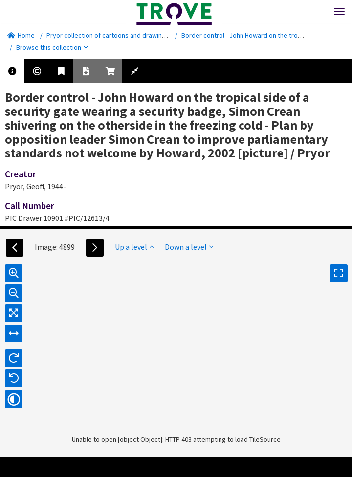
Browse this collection (52, 47)
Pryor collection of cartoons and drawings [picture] (121, 35)
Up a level (134, 247)
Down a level (189, 247)
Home (21, 35)
